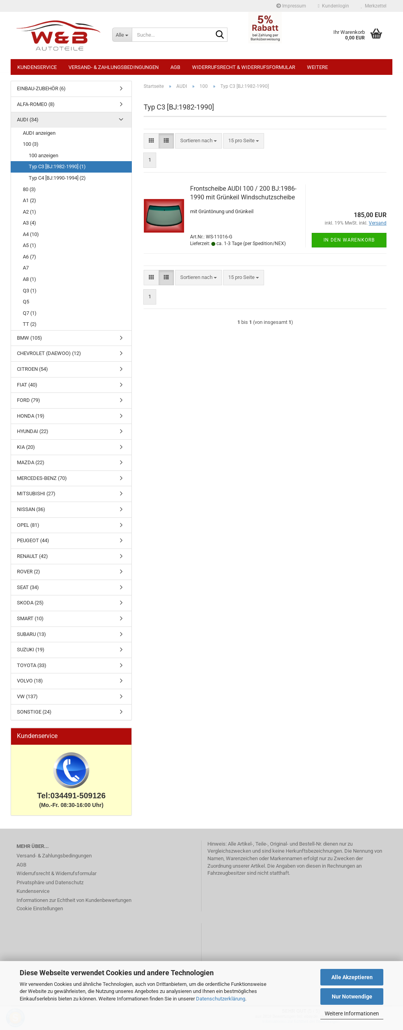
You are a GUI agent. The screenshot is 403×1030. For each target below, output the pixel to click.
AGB (175, 67)
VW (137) (27, 700)
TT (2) (30, 328)
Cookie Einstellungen (40, 912)
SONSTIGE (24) (34, 716)
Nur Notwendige (352, 996)
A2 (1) (29, 216)
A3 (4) (29, 227)
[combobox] (198, 144)
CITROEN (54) (32, 373)
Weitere (317, 67)
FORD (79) (28, 404)
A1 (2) (29, 204)
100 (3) (31, 148)
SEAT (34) (28, 591)
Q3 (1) (30, 294)
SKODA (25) (30, 607)
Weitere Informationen (352, 1013)
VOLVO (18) (30, 685)
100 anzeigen (43, 159)
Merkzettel (373, 6)
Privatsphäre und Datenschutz (50, 886)
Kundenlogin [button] (333, 6)
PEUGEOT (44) (33, 544)
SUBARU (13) (31, 638)
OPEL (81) (28, 529)
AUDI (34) (28, 123)
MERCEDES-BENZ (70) (42, 482)
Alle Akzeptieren (352, 977)
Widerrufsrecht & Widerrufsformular (243, 67)
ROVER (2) (28, 575)
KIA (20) (26, 451)
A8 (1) (29, 283)
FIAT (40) (27, 389)
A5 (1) (29, 249)
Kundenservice (37, 67)
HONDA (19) (30, 420)
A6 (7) (29, 261)
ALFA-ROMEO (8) (36, 108)
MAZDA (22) (30, 466)
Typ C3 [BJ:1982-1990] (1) (57, 170)
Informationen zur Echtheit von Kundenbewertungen (74, 904)
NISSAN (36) (31, 513)
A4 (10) (31, 238)
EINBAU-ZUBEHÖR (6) (41, 92)
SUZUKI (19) (30, 653)
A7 (26, 272)
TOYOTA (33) (31, 669)
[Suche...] (122, 35)
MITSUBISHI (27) (36, 497)
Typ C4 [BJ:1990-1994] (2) (57, 182)
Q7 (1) (30, 317)
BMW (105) (29, 342)
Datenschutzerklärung (220, 999)
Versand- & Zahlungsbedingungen (113, 67)
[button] (151, 144)
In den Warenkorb (349, 244)
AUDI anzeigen (39, 137)
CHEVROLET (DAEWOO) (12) (49, 357)
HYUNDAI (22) (32, 435)
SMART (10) (30, 622)
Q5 (26, 306)
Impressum (291, 6)
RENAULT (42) (32, 560)
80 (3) (29, 193)
